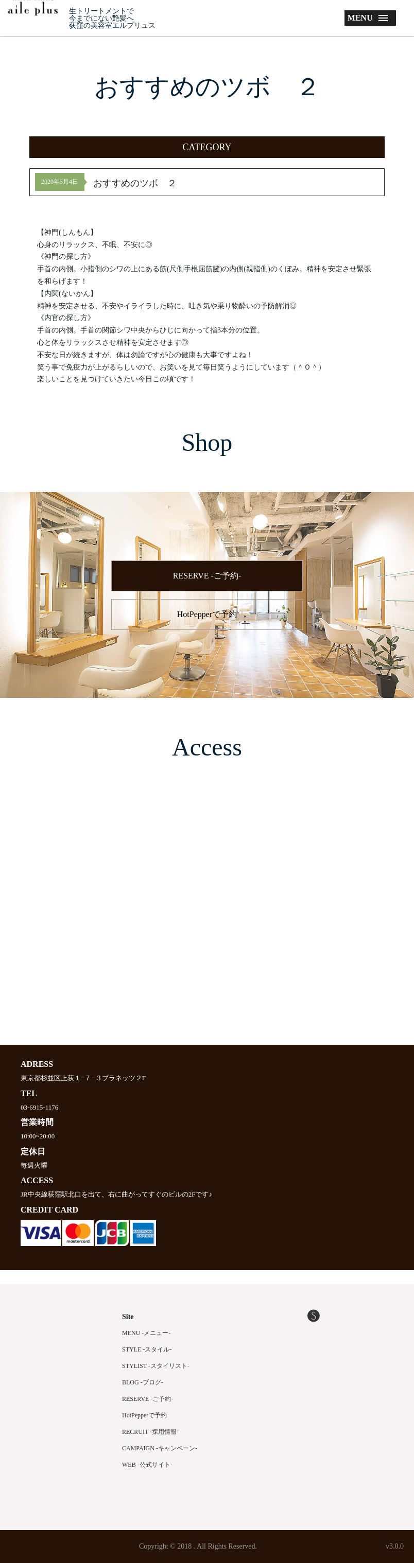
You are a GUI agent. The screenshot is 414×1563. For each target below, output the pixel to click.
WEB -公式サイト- (147, 1464)
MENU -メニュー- (146, 1333)
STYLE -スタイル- (146, 1349)
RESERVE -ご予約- (207, 575)
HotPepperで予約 (207, 614)
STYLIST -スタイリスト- (155, 1365)
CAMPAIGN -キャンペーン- (159, 1448)
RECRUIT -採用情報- (150, 1431)
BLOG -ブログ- (142, 1382)
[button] (207, 147)
